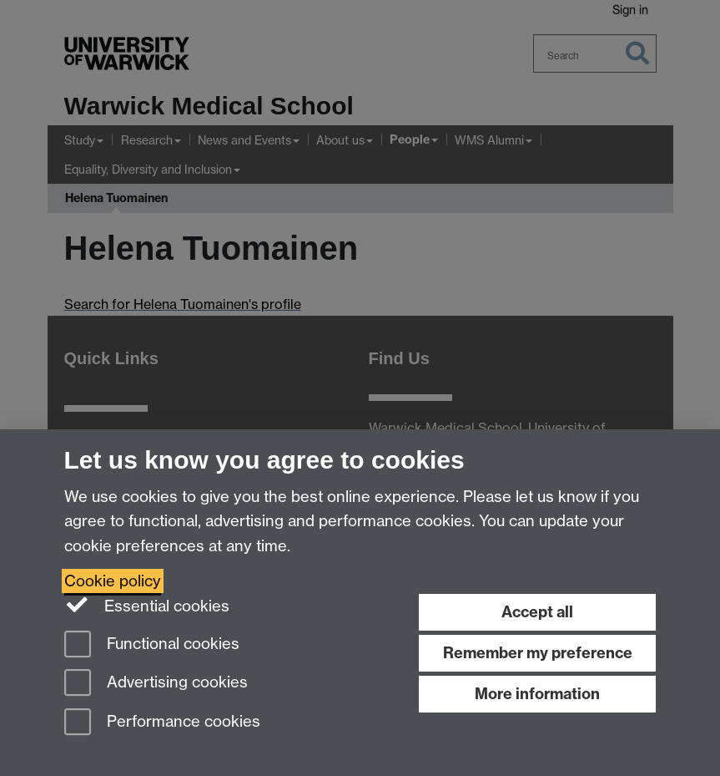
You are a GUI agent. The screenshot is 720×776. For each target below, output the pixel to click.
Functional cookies (151, 645)
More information (537, 693)
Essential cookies (147, 605)
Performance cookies (162, 723)
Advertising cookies (156, 683)
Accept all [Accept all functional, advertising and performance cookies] (537, 611)
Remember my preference (537, 652)
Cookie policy (112, 581)
